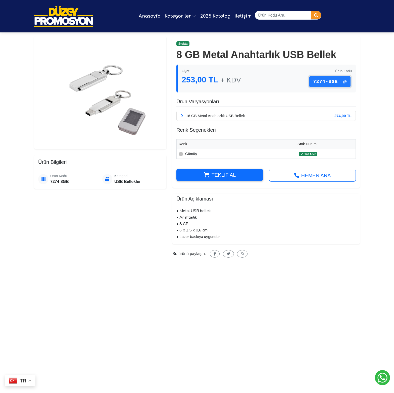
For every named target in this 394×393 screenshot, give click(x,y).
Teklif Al (220, 175)
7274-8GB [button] (329, 80)
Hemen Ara (312, 176)
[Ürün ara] (283, 15)
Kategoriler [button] (180, 16)
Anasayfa (150, 16)
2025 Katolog (215, 16)
